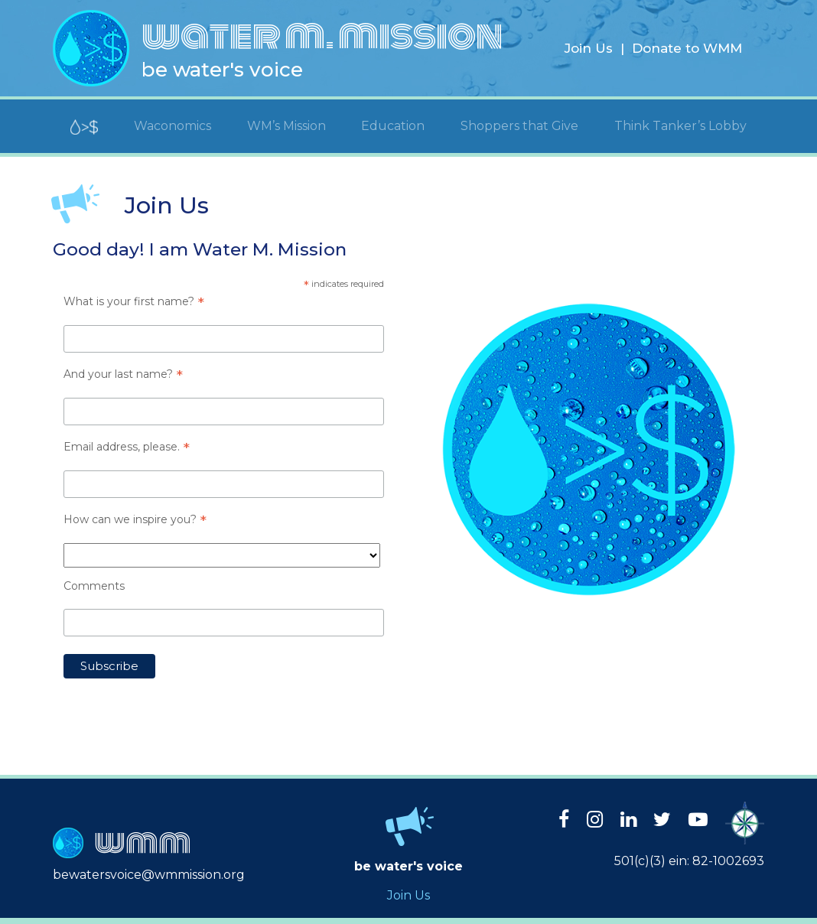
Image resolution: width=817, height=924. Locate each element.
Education (393, 126)
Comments (94, 586)
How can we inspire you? (135, 519)
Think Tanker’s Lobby (680, 126)
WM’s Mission (286, 126)
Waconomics (172, 126)
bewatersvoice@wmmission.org (149, 874)
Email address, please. (126, 446)
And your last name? (123, 374)
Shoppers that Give (519, 126)
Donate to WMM (687, 48)
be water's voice (222, 69)
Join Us (589, 48)
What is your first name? (133, 301)
